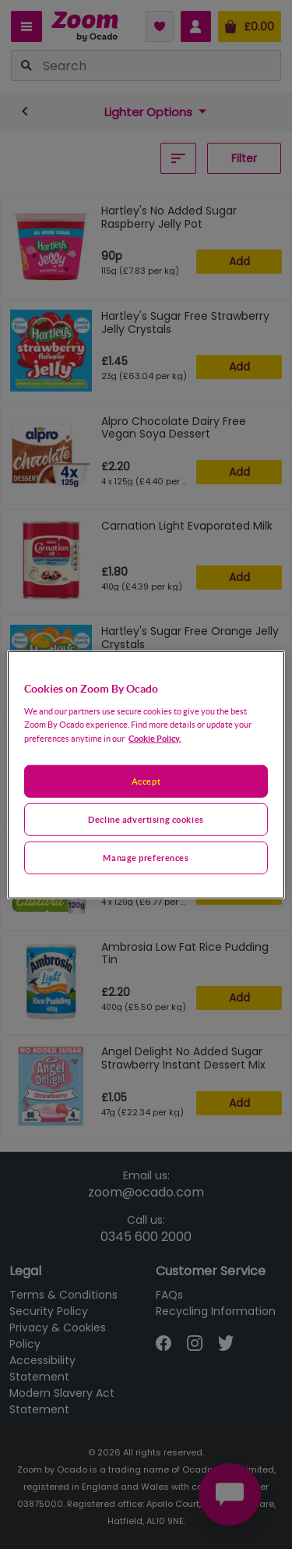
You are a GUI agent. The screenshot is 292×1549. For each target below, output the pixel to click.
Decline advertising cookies (145, 818)
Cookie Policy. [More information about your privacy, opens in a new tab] (154, 737)
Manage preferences (145, 857)
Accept (146, 781)
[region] (145, 774)
